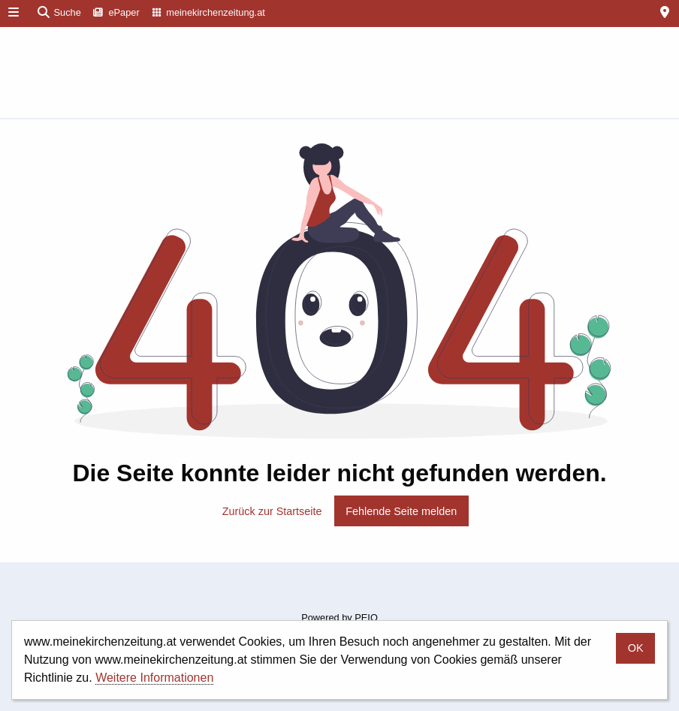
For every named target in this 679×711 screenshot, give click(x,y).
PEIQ (366, 617)
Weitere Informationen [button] (154, 677)
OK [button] (636, 648)
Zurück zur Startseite (272, 511)
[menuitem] (116, 13)
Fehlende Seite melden (401, 511)
